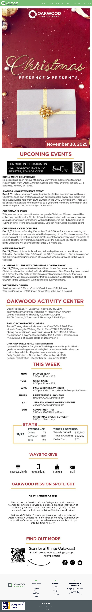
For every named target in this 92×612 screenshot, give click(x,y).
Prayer (36, 596)
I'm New (36, 591)
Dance (56, 593)
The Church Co (46, 609)
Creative (55, 590)
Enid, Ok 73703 (75, 591)
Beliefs (36, 586)
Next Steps (36, 593)
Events (36, 592)
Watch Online (36, 595)
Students (55, 587)
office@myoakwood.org (75, 594)
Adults (55, 589)
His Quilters (56, 594)
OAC (55, 592)
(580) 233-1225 (75, 592)
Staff (36, 589)
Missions (36, 588)
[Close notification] (24, 603)
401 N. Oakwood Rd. (75, 590)
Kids (55, 586)
